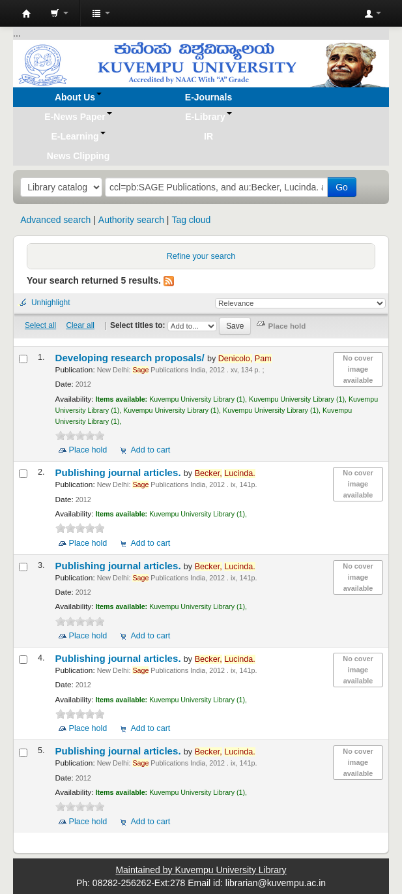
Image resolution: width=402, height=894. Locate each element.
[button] (59, 13)
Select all (40, 325)
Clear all (80, 325)
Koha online (26, 13)
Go (342, 187)
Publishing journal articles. (119, 472)
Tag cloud (190, 220)
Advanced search (55, 220)
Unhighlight (50, 302)
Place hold (88, 449)
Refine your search (201, 256)
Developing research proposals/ (131, 357)
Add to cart (150, 449)
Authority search (131, 220)
